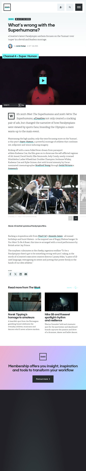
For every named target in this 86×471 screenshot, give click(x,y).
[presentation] (75, 218)
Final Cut (42, 236)
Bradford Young (42, 165)
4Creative (39, 118)
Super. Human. (27, 141)
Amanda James (55, 236)
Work (11, 19)
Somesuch (13, 168)
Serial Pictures (65, 165)
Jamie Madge (21, 46)
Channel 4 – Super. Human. (20, 56)
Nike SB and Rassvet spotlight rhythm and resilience (57, 317)
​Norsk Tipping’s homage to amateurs (21, 316)
